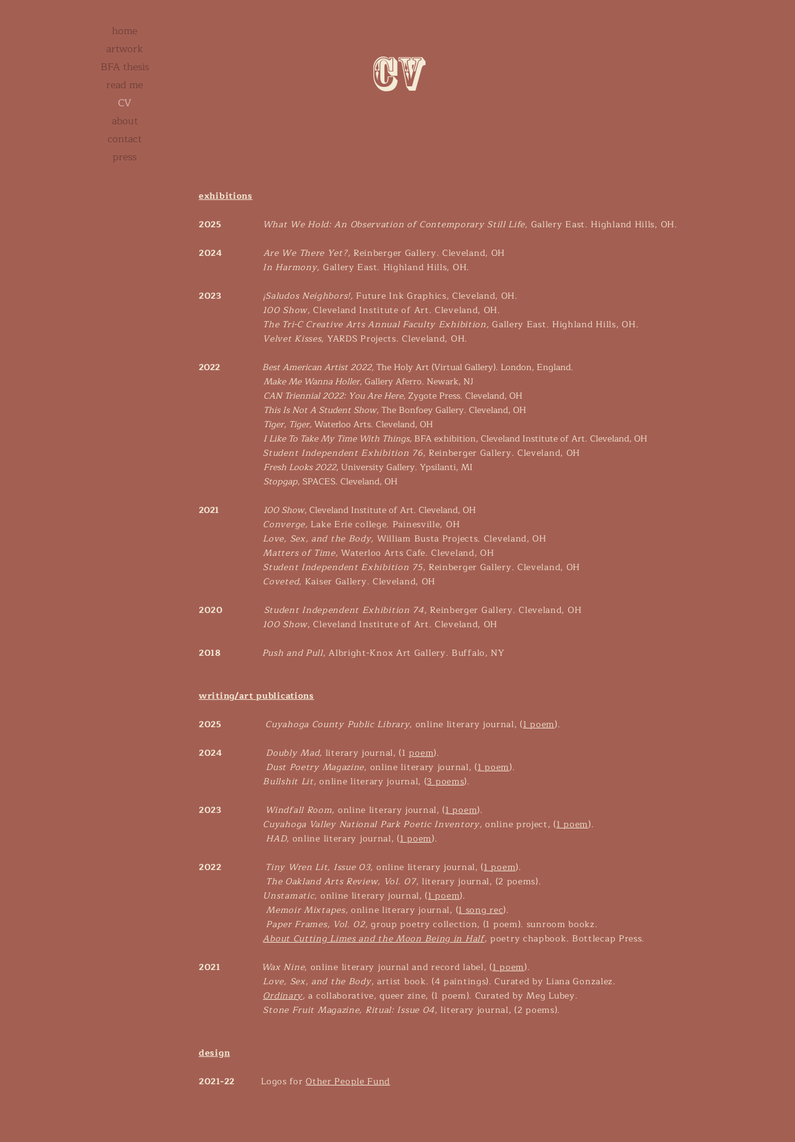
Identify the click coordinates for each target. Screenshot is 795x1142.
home (124, 31)
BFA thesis (125, 67)
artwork (124, 49)
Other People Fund (348, 1081)
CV (125, 103)
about (125, 121)
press (124, 157)
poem (421, 753)
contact (124, 139)
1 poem (539, 724)
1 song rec (480, 910)
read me (124, 85)
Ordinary (282, 996)
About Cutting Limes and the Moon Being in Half (373, 938)
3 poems (445, 781)
